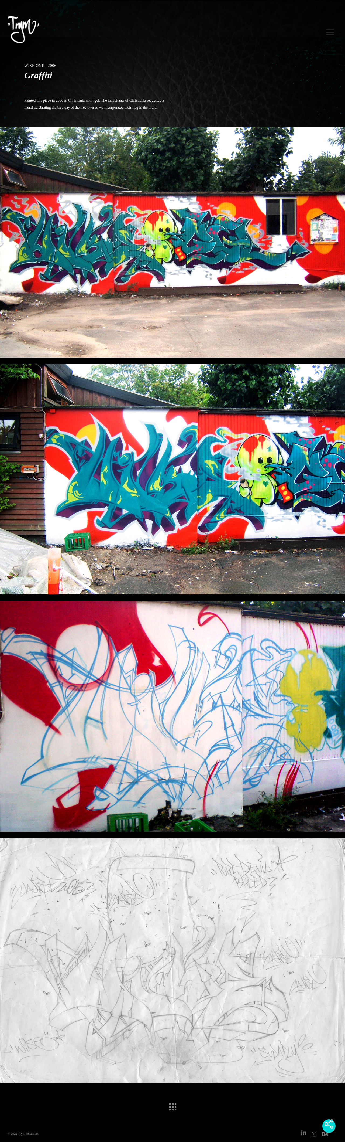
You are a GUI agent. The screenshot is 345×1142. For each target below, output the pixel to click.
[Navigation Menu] (330, 29)
